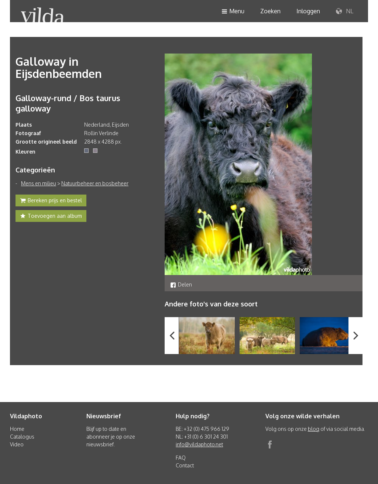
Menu (232, 11)
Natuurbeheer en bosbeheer (94, 183)
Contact (185, 465)
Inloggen (308, 11)
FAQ (181, 457)
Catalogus (22, 436)
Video (17, 444)
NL (344, 11)
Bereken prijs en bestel (51, 201)
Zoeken (270, 11)
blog (313, 429)
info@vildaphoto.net (199, 444)
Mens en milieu (38, 183)
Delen (181, 284)
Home (17, 429)
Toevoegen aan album (51, 217)
